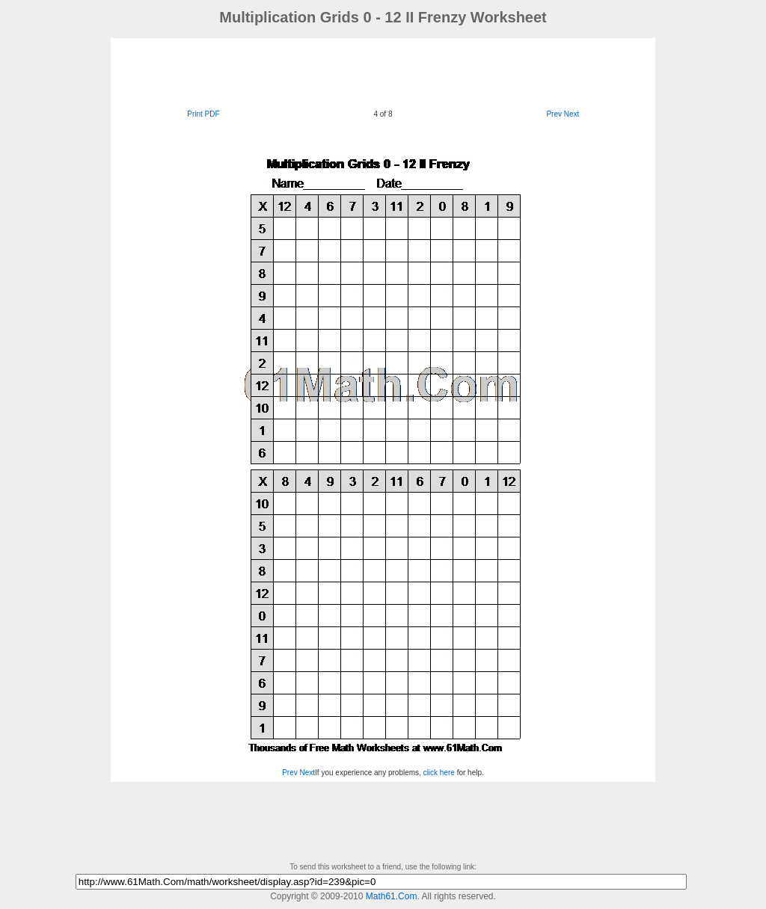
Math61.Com (391, 896)
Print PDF (203, 114)
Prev (554, 114)
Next (572, 114)
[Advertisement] (383, 71)
